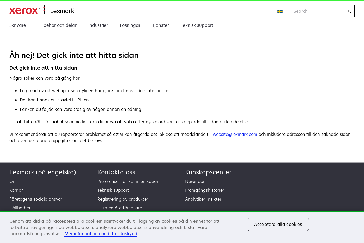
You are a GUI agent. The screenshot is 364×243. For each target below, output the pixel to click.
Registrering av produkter (122, 199)
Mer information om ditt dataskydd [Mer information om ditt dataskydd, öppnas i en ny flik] (100, 233)
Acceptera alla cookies (278, 224)
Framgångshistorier (204, 190)
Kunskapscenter (208, 172)
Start (41, 9)
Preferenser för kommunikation (128, 181)
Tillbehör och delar (57, 25)
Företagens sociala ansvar (35, 199)
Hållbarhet (19, 208)
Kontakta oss (116, 172)
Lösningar (130, 25)
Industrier (98, 25)
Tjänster (160, 25)
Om (13, 181)
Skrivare (17, 25)
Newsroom (196, 181)
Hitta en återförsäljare (119, 208)
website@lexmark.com (235, 134)
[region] (182, 227)
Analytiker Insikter (203, 199)
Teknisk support (197, 25)
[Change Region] (280, 11)
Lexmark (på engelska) (42, 172)
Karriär (16, 190)
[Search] (349, 11)
